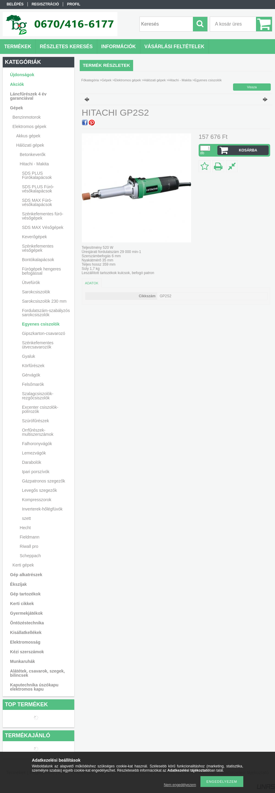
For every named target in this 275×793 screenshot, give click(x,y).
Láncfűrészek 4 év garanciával (28, 96)
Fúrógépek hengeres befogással (41, 271)
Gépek (106, 80)
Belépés (15, 4)
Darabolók (31, 462)
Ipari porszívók (36, 471)
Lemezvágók (34, 453)
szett (26, 518)
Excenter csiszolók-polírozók (40, 409)
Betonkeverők (33, 154)
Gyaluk (28, 356)
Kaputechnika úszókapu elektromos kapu (34, 687)
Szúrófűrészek (35, 420)
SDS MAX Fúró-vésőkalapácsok (37, 202)
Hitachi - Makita (179, 80)
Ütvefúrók (31, 282)
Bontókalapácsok (38, 259)
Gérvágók (31, 375)
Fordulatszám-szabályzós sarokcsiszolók (46, 312)
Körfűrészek (33, 365)
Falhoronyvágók (37, 443)
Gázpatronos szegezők (43, 481)
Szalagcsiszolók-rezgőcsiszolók (37, 395)
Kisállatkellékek (25, 632)
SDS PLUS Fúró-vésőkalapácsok (38, 188)
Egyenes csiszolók (41, 324)
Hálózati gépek (155, 80)
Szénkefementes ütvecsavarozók (37, 344)
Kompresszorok (36, 499)
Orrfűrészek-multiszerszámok (37, 432)
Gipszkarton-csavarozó (43, 333)
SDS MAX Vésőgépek (42, 227)
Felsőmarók (33, 384)
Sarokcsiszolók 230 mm (44, 301)
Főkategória (90, 80)
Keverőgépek (34, 236)
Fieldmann (29, 537)
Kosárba (248, 150)
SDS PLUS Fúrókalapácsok (37, 175)
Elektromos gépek (127, 80)
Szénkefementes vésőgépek (37, 248)
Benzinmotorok (26, 117)
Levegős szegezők (39, 490)
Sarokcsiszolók (36, 291)
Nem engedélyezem (180, 785)
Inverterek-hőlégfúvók (42, 509)
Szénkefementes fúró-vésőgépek (42, 215)
